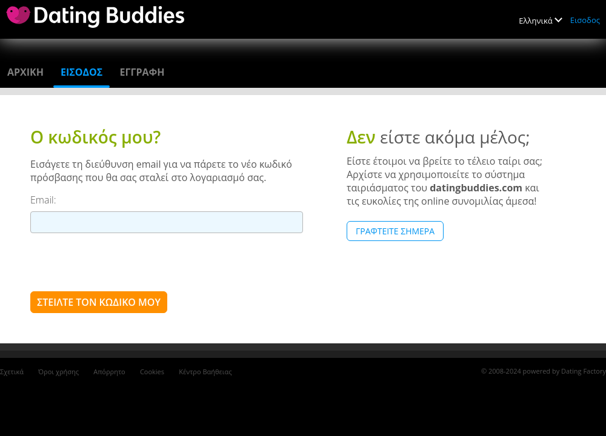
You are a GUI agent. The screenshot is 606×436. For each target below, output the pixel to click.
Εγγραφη (141, 72)
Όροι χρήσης (58, 371)
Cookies (152, 371)
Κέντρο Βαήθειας (205, 371)
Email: (43, 199)
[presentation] (122, 261)
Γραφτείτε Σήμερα (395, 231)
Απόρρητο (109, 371)
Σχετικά (12, 371)
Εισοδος (585, 20)
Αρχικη (25, 72)
